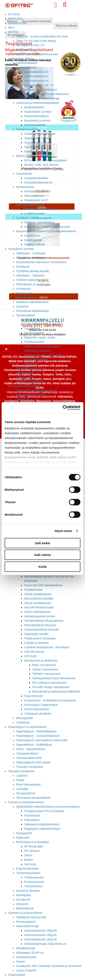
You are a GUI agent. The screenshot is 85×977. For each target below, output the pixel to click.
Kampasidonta (25, 187)
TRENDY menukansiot (46, 673)
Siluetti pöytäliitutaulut (37, 594)
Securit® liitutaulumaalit (39, 607)
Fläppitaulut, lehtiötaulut (31, 257)
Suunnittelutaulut (26, 297)
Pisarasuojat (24, 293)
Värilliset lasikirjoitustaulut (32, 279)
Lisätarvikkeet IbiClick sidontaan (44, 169)
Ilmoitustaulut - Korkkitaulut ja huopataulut (50, 700)
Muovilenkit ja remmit (37, 120)
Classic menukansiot (45, 669)
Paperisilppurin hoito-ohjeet (33, 762)
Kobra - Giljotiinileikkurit (30, 749)
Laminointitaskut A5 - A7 (39, 85)
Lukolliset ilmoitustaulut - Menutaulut (46, 647)
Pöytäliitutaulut (33, 589)
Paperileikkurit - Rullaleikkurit (34, 744)
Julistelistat (23, 399)
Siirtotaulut (22, 266)
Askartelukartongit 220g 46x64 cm (45, 943)
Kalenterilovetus (34, 151)
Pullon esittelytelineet (37, 611)
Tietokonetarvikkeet (28, 873)
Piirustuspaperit (25, 921)
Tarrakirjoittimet (25, 793)
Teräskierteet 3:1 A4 (36, 138)
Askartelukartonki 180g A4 (40, 935)
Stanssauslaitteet (35, 125)
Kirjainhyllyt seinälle (36, 634)
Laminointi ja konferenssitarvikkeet (37, 102)
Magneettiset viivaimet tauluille (43, 355)
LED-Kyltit (30, 656)
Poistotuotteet (16, 974)
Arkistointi (22, 904)
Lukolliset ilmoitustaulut (30, 395)
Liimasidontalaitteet (36, 178)
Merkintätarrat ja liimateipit (32, 842)
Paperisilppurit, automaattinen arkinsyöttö (41, 740)
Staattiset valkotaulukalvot (32, 302)
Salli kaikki (42, 543)
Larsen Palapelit (26, 970)
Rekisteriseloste (26, 49)
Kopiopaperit (24, 833)
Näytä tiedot (63, 531)
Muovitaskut (23, 895)
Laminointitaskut (26, 67)
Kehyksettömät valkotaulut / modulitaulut (41, 262)
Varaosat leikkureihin (29, 758)
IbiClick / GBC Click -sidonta (33, 156)
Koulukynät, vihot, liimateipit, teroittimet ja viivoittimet (48, 966)
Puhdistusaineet (34, 881)
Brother (28, 859)
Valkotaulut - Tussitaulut (31, 253)
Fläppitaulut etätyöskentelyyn (42, 828)
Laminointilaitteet (26, 63)
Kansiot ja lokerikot (28, 890)
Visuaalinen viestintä (21, 248)
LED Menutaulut (34, 651)
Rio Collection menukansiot (49, 682)
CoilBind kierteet (34, 213)
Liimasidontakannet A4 (38, 182)
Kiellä (42, 566)
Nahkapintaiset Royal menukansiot (53, 678)
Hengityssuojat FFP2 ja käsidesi (44, 811)
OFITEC (13, 32)
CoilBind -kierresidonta (30, 204)
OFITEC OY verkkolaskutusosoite (37, 54)
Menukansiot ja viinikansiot (40, 660)
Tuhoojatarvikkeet (27, 753)
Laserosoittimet (25, 377)
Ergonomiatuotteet (27, 868)
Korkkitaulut (23, 288)
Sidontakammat (34, 195)
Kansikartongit (33, 240)
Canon (28, 855)
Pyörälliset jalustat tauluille (32, 271)
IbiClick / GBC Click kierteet (41, 164)
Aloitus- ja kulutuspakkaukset (42, 346)
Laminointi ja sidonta (21, 58)
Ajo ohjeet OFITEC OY (30, 45)
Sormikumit (23, 899)
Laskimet (21, 775)
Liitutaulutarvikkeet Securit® (41, 629)
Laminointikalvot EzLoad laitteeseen (46, 94)
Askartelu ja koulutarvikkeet (25, 912)
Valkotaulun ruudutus (37, 350)
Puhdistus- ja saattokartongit (41, 98)
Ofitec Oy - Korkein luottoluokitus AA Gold (42, 36)
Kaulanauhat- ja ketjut (37, 111)
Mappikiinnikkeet (34, 244)
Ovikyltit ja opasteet (36, 642)
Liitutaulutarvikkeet (35, 359)
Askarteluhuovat (26, 957)
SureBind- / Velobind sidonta (34, 218)
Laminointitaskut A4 (36, 80)
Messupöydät (24, 718)
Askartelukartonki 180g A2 (40, 939)
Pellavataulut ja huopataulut (33, 284)
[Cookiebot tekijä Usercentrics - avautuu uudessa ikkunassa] (62, 407)
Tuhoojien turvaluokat (29, 766)
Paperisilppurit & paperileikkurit (27, 727)
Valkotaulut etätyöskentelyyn (41, 824)
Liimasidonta (24, 173)
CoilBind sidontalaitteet (38, 209)
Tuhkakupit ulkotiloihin (38, 713)
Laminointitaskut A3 (36, 76)
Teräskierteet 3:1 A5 (36, 142)
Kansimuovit (31, 235)
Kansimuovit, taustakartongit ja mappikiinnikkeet (46, 231)
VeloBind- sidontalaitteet (39, 222)
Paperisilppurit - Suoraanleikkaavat (37, 735)
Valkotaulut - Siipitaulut (30, 275)
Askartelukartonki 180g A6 (40, 930)
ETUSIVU (14, 14)
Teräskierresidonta (27, 129)
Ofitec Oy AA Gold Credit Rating (36, 40)
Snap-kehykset (33, 696)
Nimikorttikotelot (34, 107)
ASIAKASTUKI (17, 23)
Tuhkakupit (23, 722)
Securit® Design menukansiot (50, 687)
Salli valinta (42, 555)
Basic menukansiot (44, 665)
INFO (11, 27)
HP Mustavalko (33, 846)
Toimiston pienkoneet (21, 771)
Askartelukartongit (27, 926)
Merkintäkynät (25, 908)
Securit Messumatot (36, 709)
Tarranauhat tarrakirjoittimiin (33, 797)
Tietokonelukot (33, 886)
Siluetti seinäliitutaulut (37, 603)
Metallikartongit (25, 948)
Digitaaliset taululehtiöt (30, 381)
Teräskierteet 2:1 (34, 147)
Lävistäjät (22, 788)
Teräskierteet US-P (36, 200)
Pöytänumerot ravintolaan (40, 638)
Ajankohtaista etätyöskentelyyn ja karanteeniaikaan (48, 806)
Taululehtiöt (31, 364)
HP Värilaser (32, 850)
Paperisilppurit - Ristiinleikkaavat (36, 731)
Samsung (30, 864)
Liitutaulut (22, 306)
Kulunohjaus (32, 819)
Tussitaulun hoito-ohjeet (31, 368)
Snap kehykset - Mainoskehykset (36, 390)
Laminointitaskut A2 (36, 71)
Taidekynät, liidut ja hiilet (31, 917)
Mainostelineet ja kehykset (24, 386)
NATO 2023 (15, 18)
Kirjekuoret (22, 837)
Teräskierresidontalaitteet (39, 133)
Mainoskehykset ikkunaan (40, 625)
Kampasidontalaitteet (37, 191)
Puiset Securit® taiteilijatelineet (43, 585)
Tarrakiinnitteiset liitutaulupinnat (43, 620)
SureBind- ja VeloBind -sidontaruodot (47, 226)
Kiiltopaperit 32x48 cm (30, 952)
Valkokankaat (24, 372)
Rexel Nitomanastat (28, 784)
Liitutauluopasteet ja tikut (39, 616)
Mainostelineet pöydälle (38, 598)
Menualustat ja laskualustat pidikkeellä (56, 691)
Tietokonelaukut (34, 877)
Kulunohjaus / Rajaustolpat (40, 704)
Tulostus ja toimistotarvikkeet (26, 802)
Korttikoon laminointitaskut (40, 89)
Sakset (20, 961)
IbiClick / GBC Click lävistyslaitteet (45, 160)
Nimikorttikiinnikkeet (36, 116)
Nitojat (20, 780)
